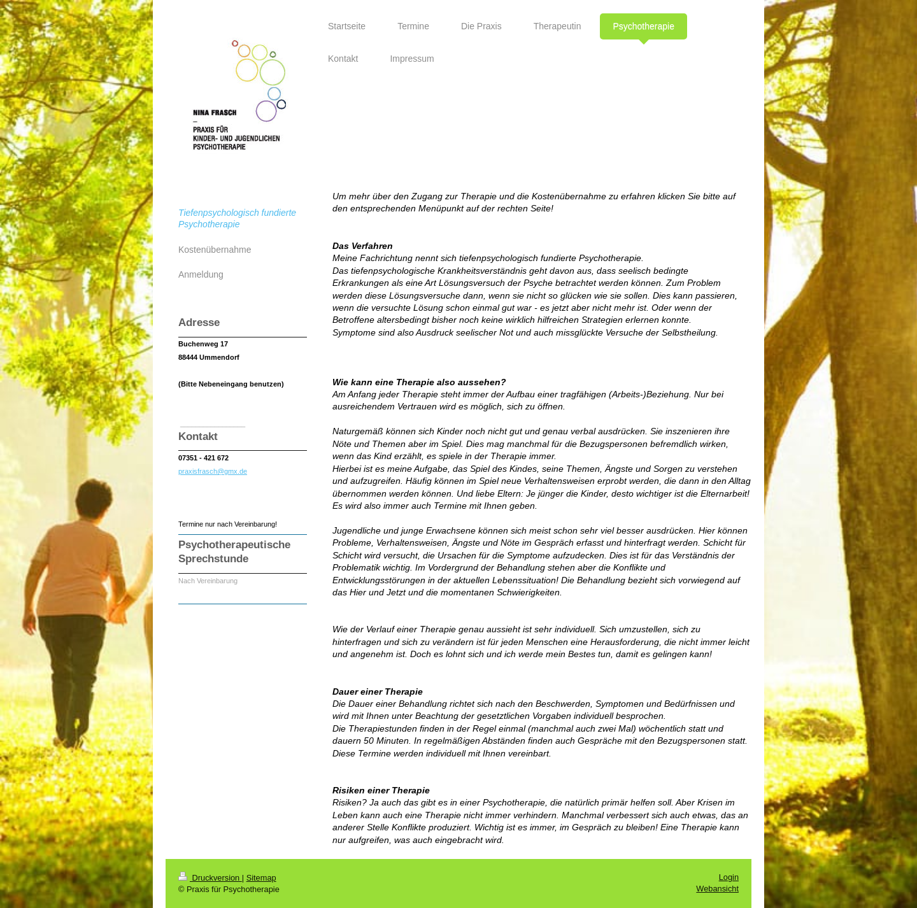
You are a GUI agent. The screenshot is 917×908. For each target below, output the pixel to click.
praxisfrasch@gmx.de (212, 471)
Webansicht (717, 888)
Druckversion (210, 878)
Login (729, 877)
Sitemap (261, 878)
